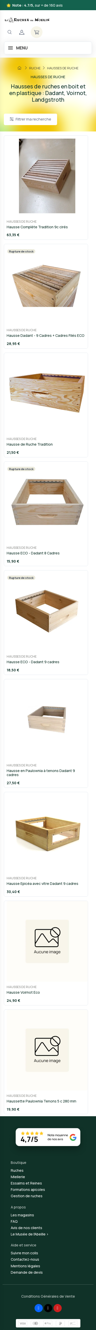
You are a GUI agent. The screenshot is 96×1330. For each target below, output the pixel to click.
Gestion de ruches (26, 1195)
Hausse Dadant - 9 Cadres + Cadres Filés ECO (45, 335)
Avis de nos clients (26, 1227)
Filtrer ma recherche (30, 119)
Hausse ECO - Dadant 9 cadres (33, 661)
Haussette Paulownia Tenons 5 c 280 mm (41, 1101)
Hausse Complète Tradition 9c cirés (37, 226)
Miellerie (18, 1176)
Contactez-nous (25, 1259)
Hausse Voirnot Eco (23, 992)
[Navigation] (9, 32)
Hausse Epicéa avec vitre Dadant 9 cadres (42, 883)
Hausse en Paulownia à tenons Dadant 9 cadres (41, 772)
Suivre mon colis (24, 1253)
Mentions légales (25, 1266)
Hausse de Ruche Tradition (30, 444)
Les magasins (22, 1215)
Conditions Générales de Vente (48, 1296)
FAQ (14, 1221)
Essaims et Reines (26, 1183)
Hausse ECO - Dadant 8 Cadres (33, 553)
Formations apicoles (28, 1189)
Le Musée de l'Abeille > (30, 1234)
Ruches (17, 1170)
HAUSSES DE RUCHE (22, 221)
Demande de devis (27, 1272)
